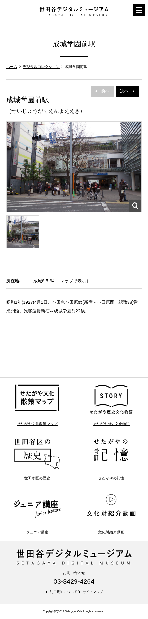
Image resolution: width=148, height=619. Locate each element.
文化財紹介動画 (111, 513)
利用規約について (63, 592)
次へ (127, 90)
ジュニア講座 (37, 513)
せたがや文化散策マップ (37, 405)
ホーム (11, 67)
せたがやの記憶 (111, 459)
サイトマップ (93, 592)
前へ (102, 90)
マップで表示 (73, 280)
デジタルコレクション (41, 67)
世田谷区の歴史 (37, 459)
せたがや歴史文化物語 (111, 405)
